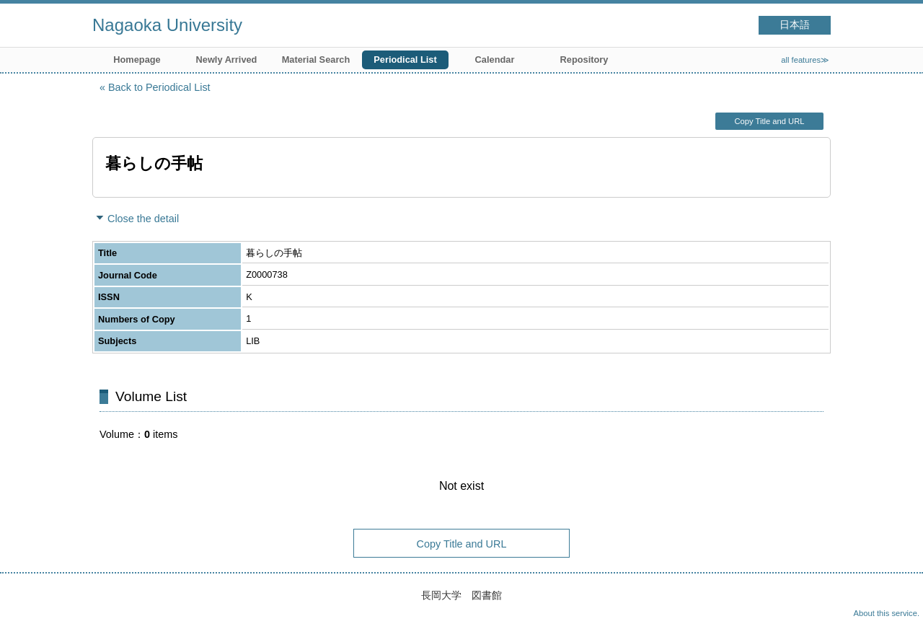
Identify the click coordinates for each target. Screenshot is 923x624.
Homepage (136, 59)
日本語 (795, 24)
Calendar (495, 59)
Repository (584, 59)
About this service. (886, 613)
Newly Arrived (226, 59)
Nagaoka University (167, 25)
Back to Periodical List (159, 87)
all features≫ (805, 60)
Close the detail (143, 218)
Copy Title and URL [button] (769, 121)
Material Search (316, 59)
